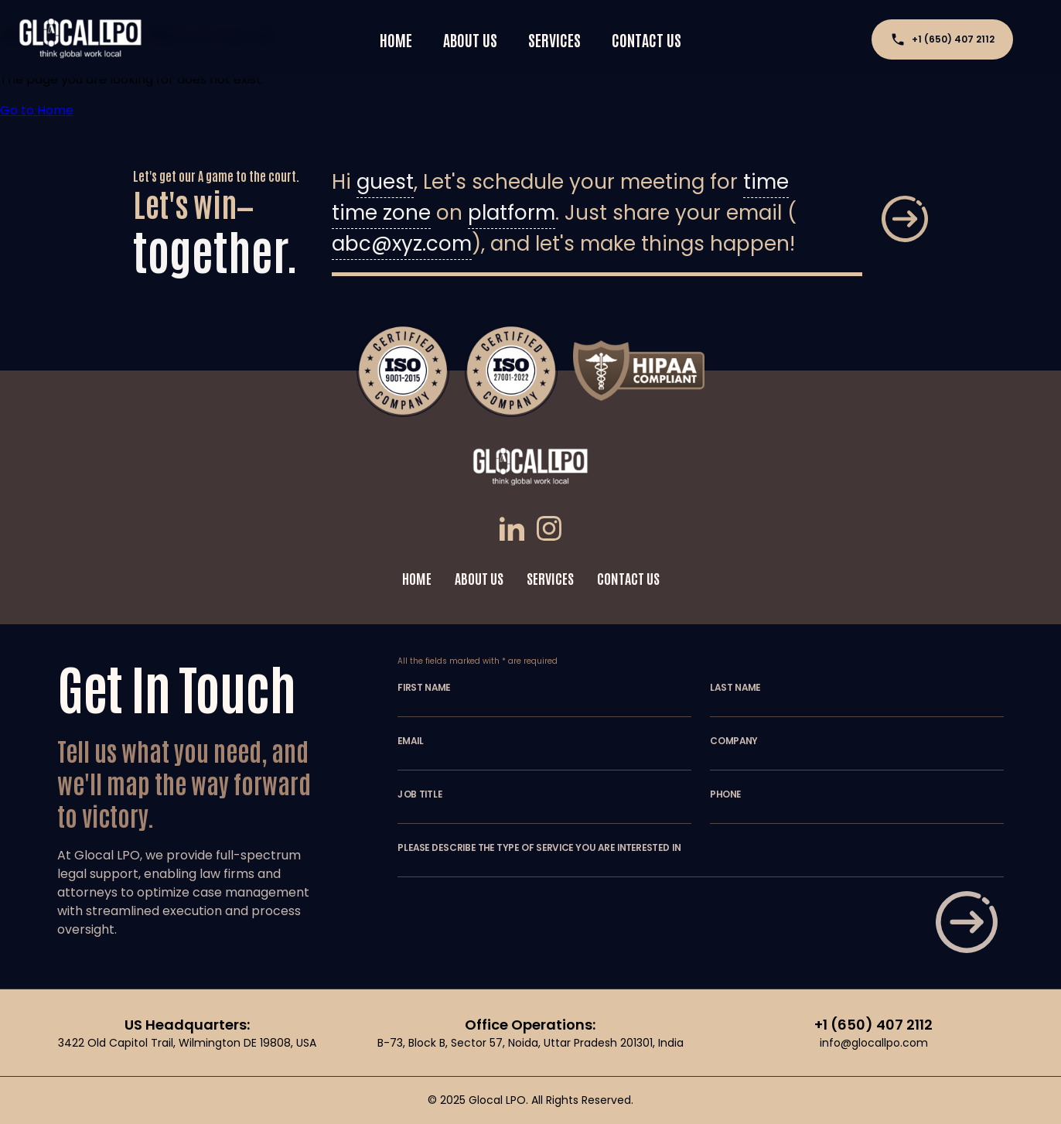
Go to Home (36, 110)
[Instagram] (549, 531)
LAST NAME (735, 688)
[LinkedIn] (515, 531)
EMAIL (410, 741)
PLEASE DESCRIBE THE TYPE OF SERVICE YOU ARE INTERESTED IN (539, 848)
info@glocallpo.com (874, 1043)
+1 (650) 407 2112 (942, 39)
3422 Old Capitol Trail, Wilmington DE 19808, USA (187, 1043)
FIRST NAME (423, 688)
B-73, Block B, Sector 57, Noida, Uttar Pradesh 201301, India (530, 1043)
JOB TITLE (419, 794)
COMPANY (734, 741)
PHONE (725, 794)
